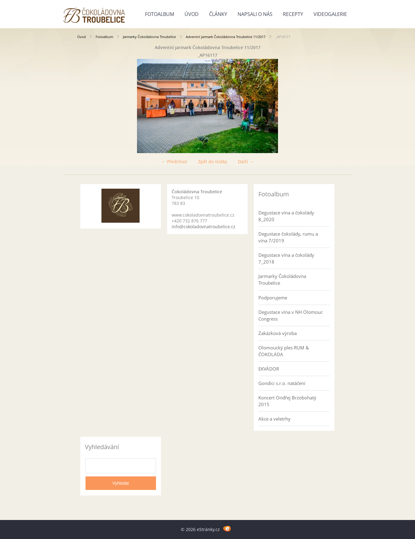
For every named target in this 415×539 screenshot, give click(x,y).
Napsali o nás (255, 14)
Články (218, 14)
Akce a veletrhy (274, 419)
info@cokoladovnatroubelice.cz (203, 226)
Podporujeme (272, 298)
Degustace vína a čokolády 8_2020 (286, 216)
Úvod (192, 14)
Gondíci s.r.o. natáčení (281, 383)
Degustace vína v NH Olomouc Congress (290, 315)
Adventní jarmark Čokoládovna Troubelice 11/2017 (225, 36)
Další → (245, 161)
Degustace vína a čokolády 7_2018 (286, 258)
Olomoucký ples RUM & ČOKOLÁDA (283, 351)
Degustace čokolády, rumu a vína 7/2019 (288, 237)
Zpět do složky (212, 161)
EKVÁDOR (268, 369)
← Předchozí (174, 161)
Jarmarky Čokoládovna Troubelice (149, 36)
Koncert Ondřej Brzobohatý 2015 (287, 401)
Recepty (293, 14)
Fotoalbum (159, 14)
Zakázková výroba (277, 333)
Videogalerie (330, 14)
